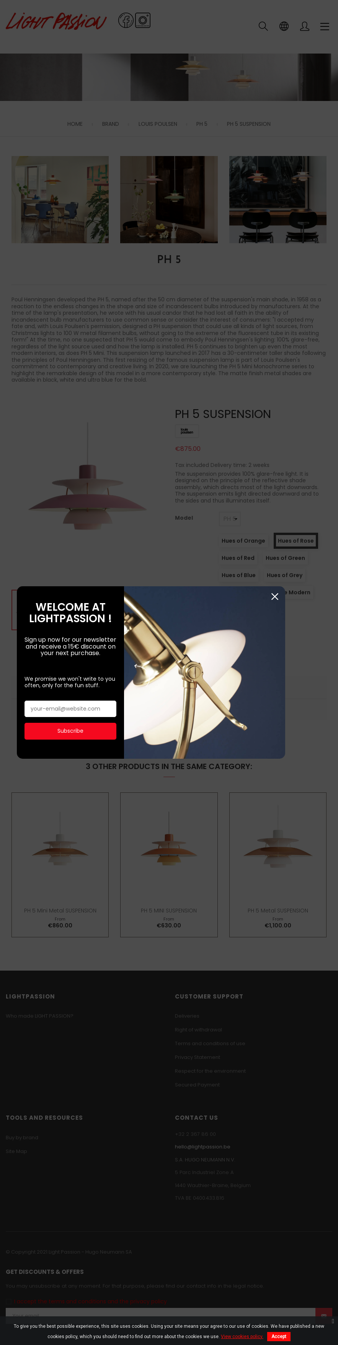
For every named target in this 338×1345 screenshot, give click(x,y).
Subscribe (77, 704)
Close (311, 570)
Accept (278, 1336)
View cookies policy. (242, 1336)
